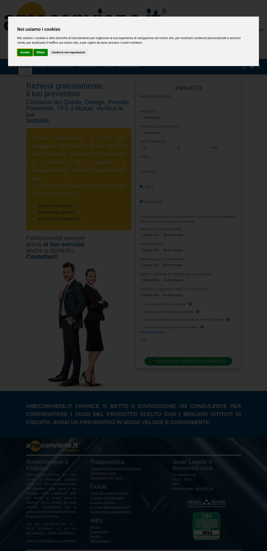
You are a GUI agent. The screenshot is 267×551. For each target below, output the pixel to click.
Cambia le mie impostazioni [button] (68, 52)
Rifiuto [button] (41, 52)
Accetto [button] (25, 52)
